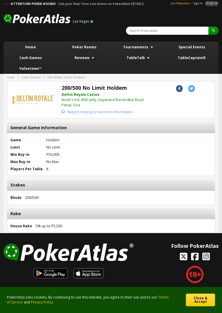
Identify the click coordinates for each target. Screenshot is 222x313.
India (10, 77)
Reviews (82, 57)
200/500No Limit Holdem (66, 77)
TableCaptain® (192, 57)
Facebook (179, 88)
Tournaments (136, 47)
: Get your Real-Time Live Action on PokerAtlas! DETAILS (100, 3)
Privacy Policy (42, 302)
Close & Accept (201, 300)
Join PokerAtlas (180, 3)
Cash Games (30, 57)
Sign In (198, 3)
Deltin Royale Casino (80, 94)
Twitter (191, 88)
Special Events (192, 47)
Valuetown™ (30, 68)
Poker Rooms (84, 47)
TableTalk (136, 57)
